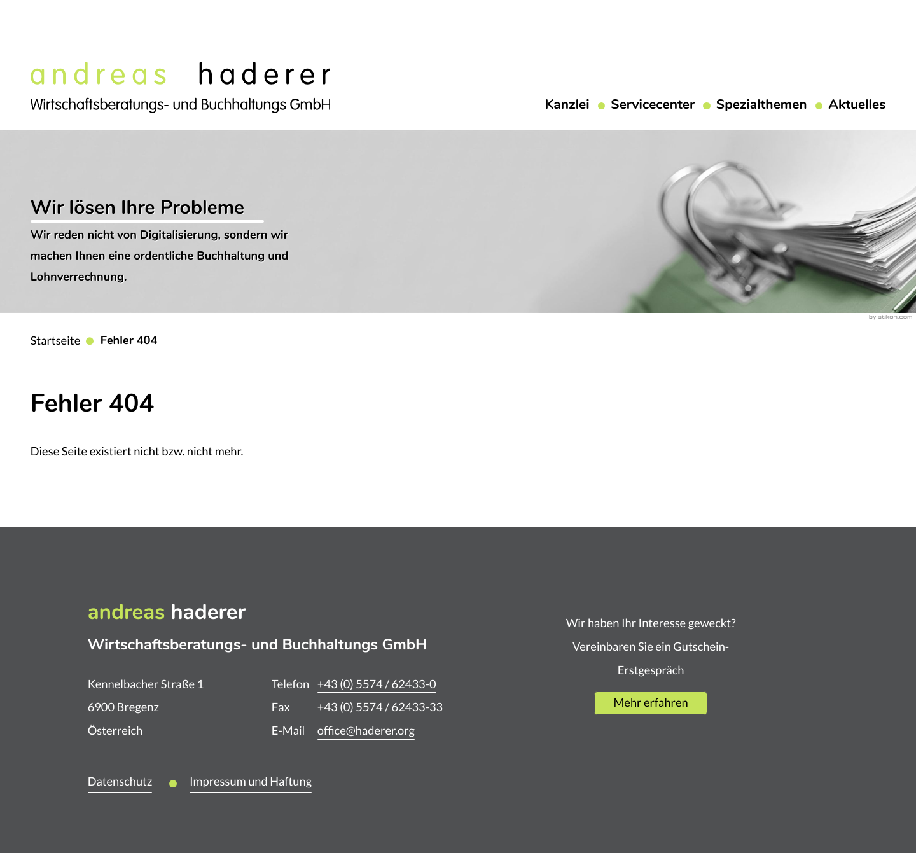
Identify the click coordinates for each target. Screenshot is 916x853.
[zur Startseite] (180, 85)
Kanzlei (567, 106)
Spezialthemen (761, 106)
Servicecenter (653, 106)
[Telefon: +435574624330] (376, 685)
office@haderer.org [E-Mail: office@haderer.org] (366, 730)
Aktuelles (856, 106)
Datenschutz (120, 781)
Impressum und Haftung (251, 781)
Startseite (56, 340)
